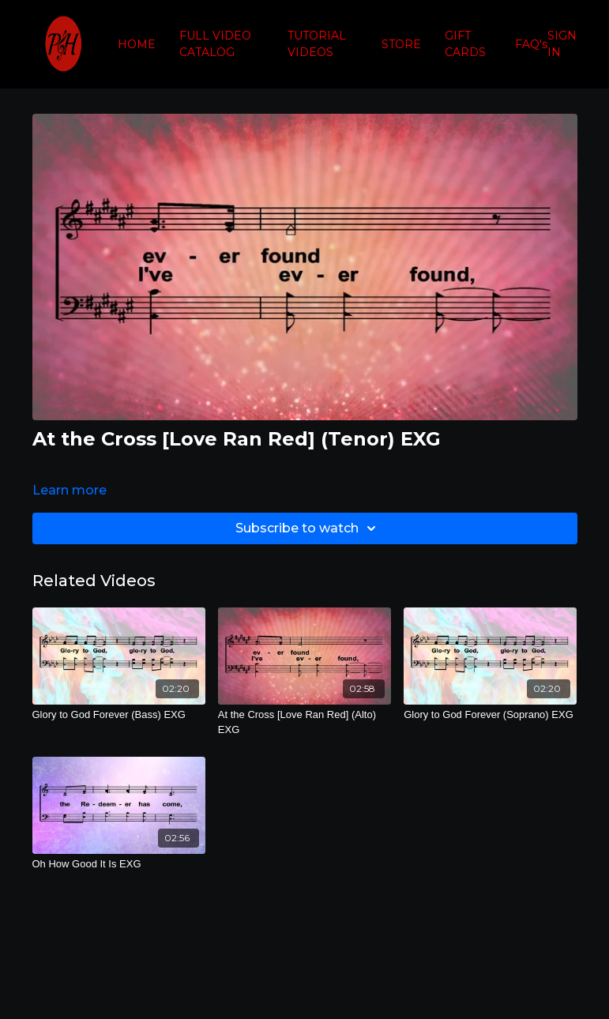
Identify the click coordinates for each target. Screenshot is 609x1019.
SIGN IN (562, 43)
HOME (137, 44)
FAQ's (531, 44)
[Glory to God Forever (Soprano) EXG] (490, 715)
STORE (401, 44)
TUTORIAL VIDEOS (317, 43)
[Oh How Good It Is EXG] (118, 864)
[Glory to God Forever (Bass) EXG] (118, 715)
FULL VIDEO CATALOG (215, 43)
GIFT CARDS (465, 43)
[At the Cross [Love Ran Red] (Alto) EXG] (304, 722)
